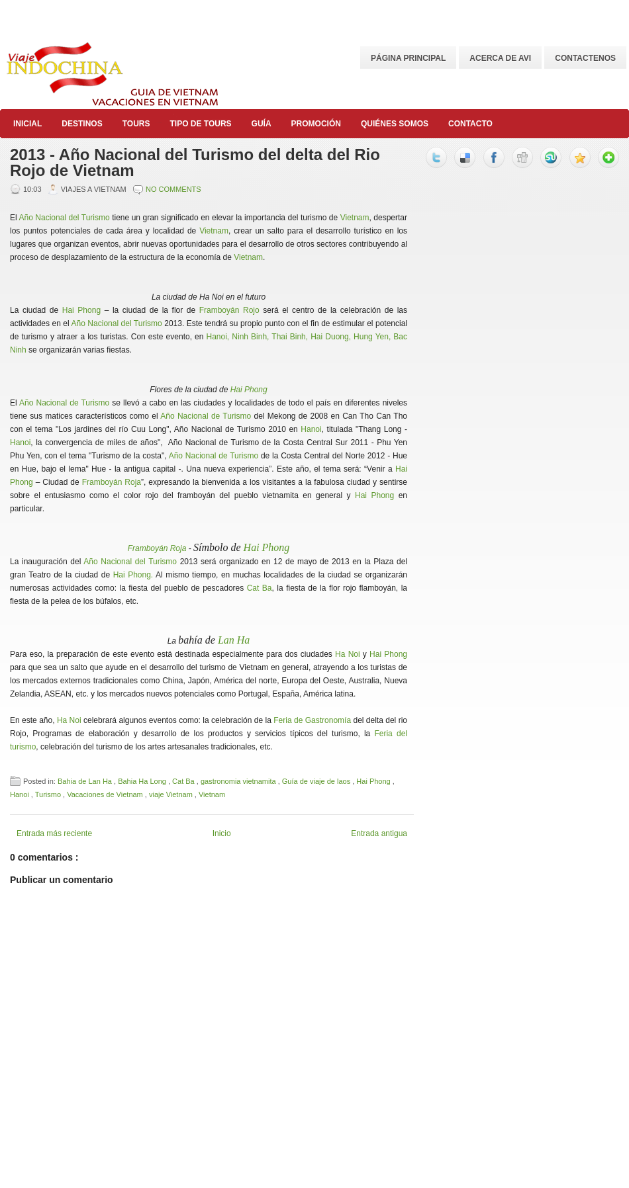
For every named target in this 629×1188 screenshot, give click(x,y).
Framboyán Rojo (229, 310)
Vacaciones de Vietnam (106, 794)
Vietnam (354, 217)
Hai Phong (81, 310)
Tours (136, 123)
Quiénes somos (394, 123)
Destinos (82, 123)
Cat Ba (259, 588)
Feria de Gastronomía (312, 720)
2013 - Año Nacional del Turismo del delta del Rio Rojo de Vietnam (195, 163)
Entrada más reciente (54, 833)
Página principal (408, 58)
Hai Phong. (133, 574)
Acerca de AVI (500, 58)
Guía (261, 123)
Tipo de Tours (200, 123)
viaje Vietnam (172, 794)
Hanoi (311, 429)
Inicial (27, 123)
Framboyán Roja (111, 482)
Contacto (470, 123)
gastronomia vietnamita (239, 781)
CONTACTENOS (585, 58)
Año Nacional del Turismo (64, 217)
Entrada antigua (379, 833)
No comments (173, 189)
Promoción (316, 123)
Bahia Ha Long (143, 781)
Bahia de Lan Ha (86, 781)
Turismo (49, 794)
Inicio (222, 833)
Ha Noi (347, 654)
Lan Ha (234, 640)
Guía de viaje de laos (317, 781)
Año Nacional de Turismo (64, 402)
